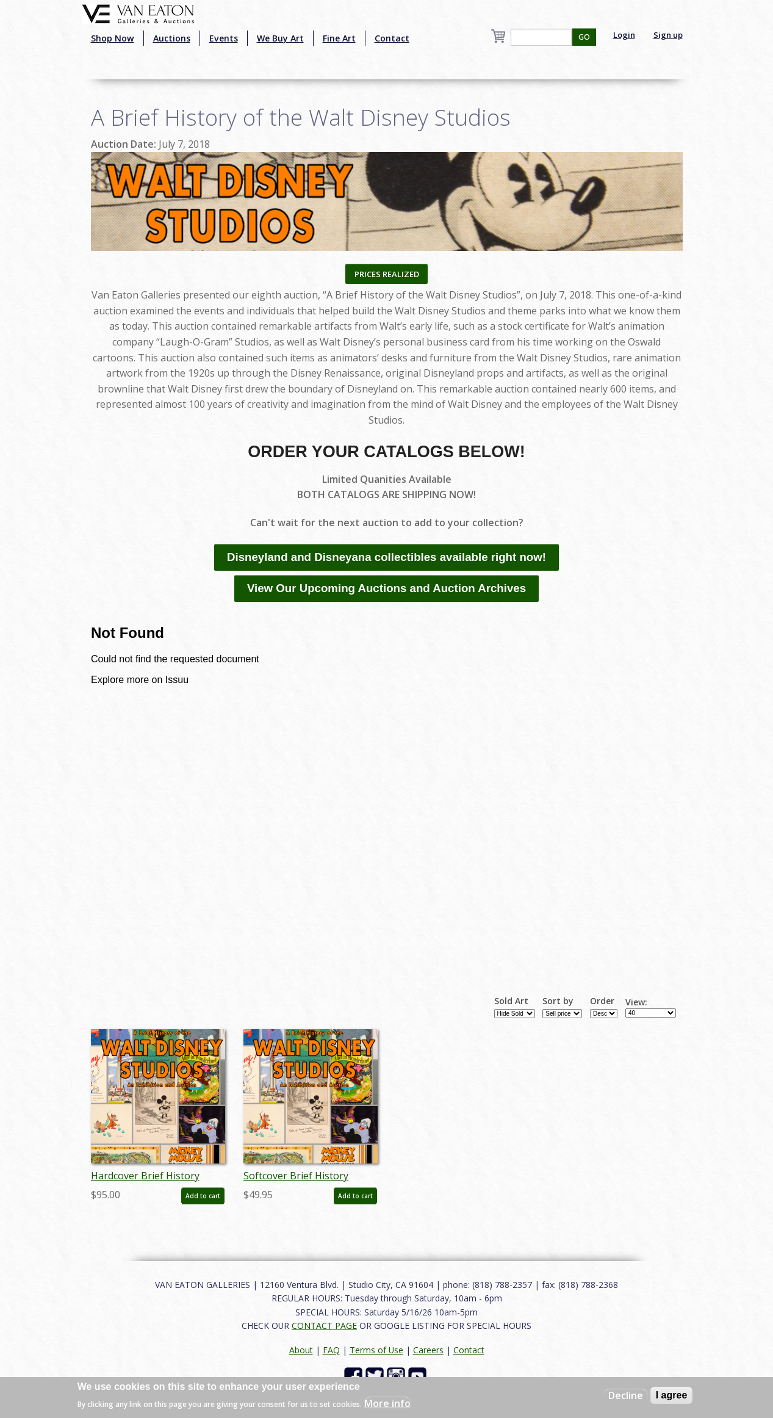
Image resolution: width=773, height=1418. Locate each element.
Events (223, 38)
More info (387, 1403)
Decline (625, 1395)
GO (584, 37)
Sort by (557, 1001)
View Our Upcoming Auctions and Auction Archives (386, 588)
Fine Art (339, 38)
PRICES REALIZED (386, 274)
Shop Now (112, 38)
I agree (672, 1395)
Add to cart (202, 1196)
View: (636, 1002)
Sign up (668, 34)
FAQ (331, 1350)
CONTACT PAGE (324, 1325)
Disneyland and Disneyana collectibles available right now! (386, 557)
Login (624, 34)
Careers (428, 1350)
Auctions (171, 38)
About (301, 1350)
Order (602, 1001)
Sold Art (511, 1001)
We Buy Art (280, 38)
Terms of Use (376, 1350)
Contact (392, 38)
